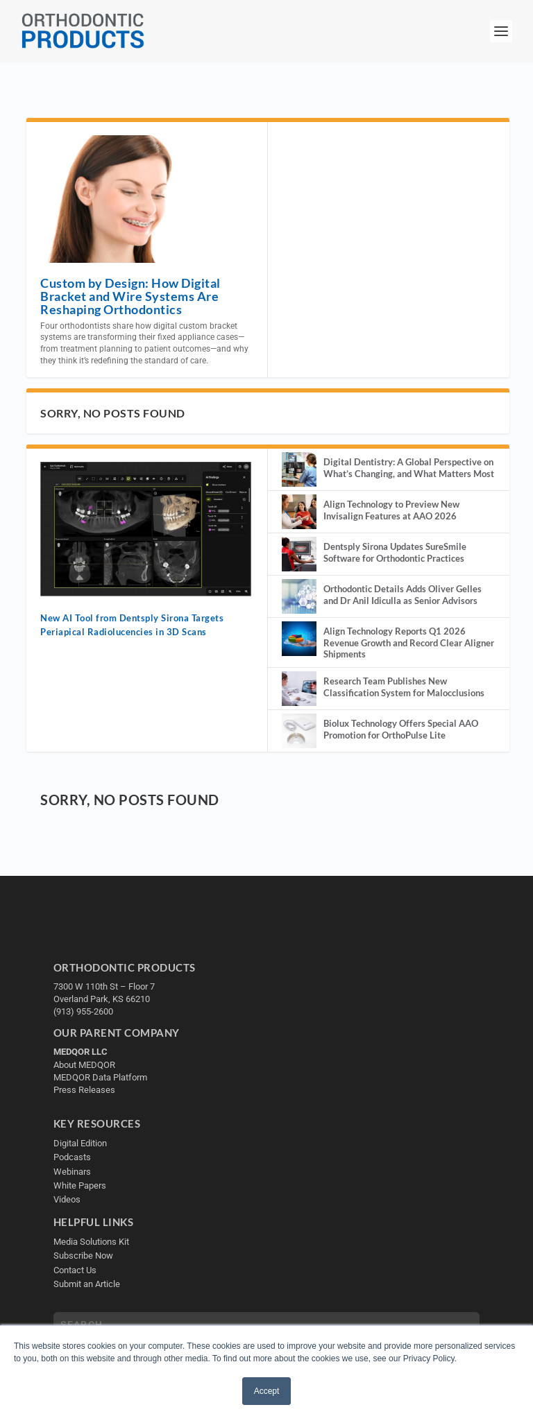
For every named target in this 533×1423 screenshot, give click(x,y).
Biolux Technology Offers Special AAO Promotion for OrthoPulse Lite (400, 729)
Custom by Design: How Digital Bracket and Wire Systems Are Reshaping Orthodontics (130, 296)
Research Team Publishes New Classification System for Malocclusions (403, 686)
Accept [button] (267, 1391)
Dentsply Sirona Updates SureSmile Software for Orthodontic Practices (394, 552)
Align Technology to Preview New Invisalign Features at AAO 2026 (391, 510)
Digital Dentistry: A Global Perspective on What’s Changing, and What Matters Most (408, 467)
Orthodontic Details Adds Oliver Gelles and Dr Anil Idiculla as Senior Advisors (402, 594)
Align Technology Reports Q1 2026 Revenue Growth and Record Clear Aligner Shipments (408, 643)
